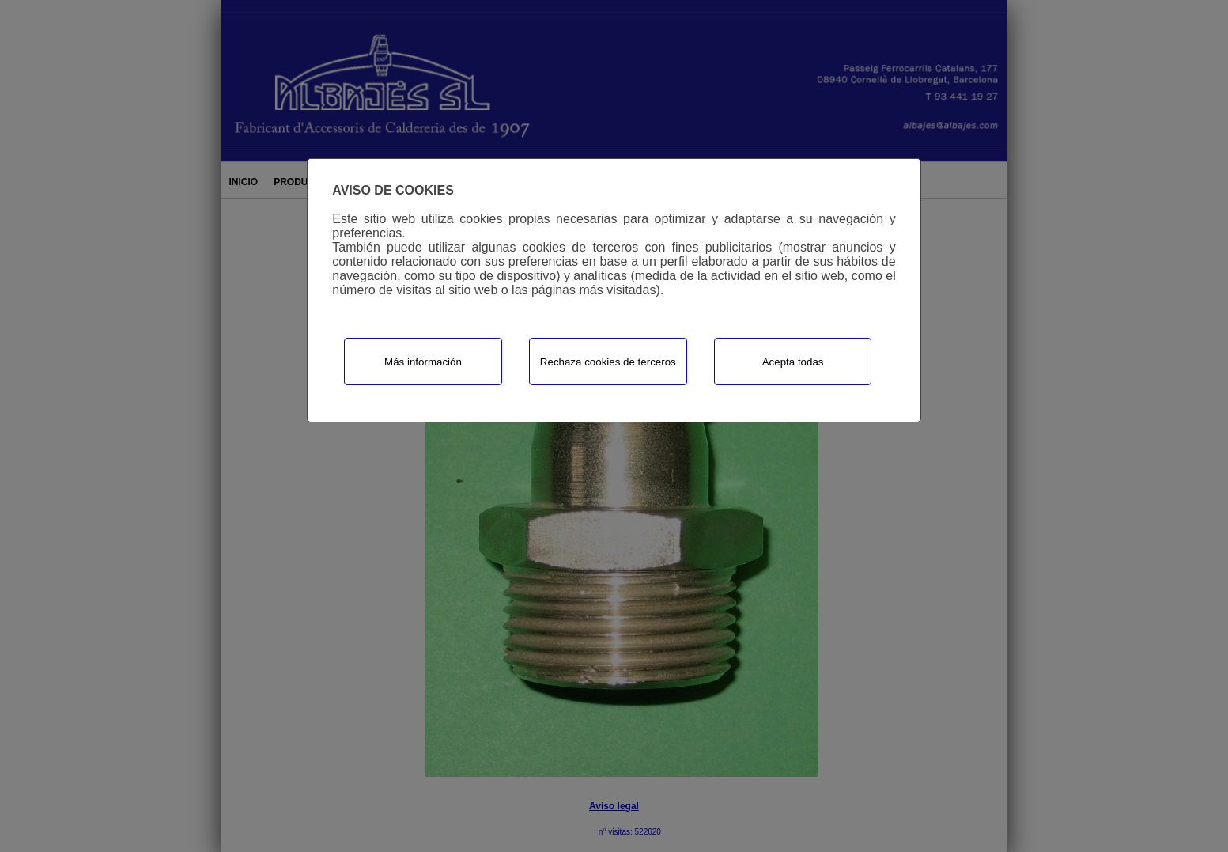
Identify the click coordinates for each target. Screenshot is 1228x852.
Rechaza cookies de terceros (608, 362)
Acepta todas (793, 362)
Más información (423, 362)
